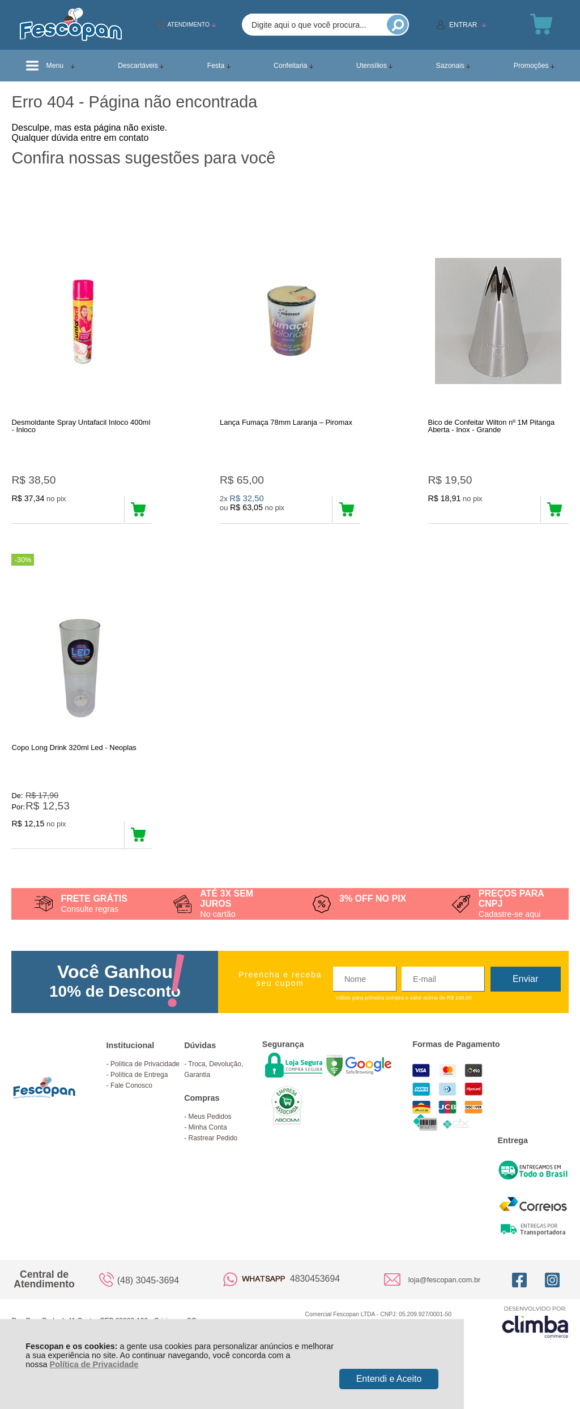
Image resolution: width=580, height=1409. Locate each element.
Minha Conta (208, 1147)
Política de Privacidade (94, 1364)
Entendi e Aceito (389, 1379)
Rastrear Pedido (213, 1158)
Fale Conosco (131, 1105)
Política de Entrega (139, 1094)
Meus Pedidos (210, 1136)
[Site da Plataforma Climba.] (535, 1341)
